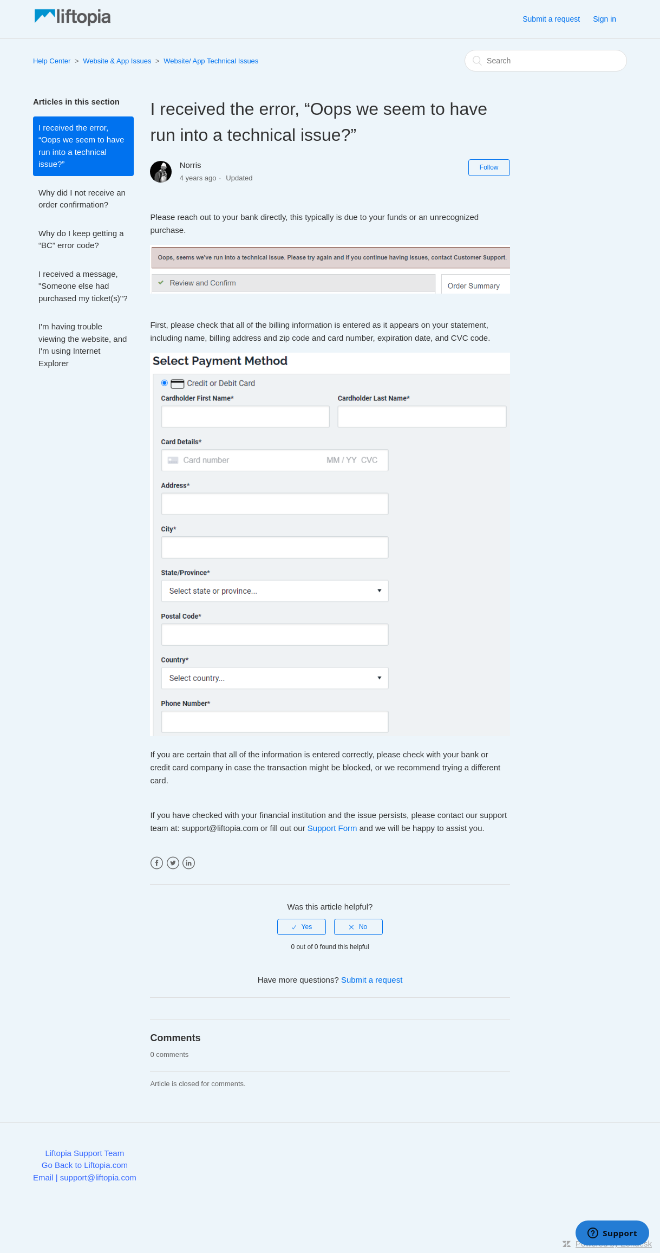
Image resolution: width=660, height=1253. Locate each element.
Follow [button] (489, 167)
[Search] (546, 61)
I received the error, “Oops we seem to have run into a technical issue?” (81, 146)
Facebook (157, 863)
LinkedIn (188, 863)
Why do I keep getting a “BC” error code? (81, 239)
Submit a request (551, 19)
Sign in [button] (604, 19)
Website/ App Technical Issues (211, 61)
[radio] (301, 927)
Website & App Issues (117, 61)
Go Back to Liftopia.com (85, 1165)
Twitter (173, 863)
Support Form (332, 828)
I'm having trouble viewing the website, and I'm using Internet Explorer (82, 345)
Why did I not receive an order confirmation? (82, 199)
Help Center (51, 61)
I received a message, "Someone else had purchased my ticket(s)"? (83, 286)
